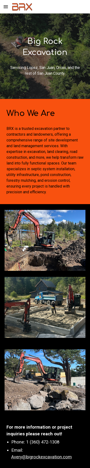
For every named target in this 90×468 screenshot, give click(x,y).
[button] (6, 6)
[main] (45, 47)
